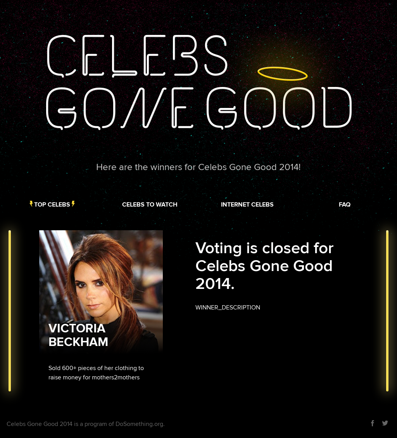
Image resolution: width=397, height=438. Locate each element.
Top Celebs (52, 205)
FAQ (344, 205)
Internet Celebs (247, 205)
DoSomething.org (139, 424)
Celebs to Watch (150, 205)
